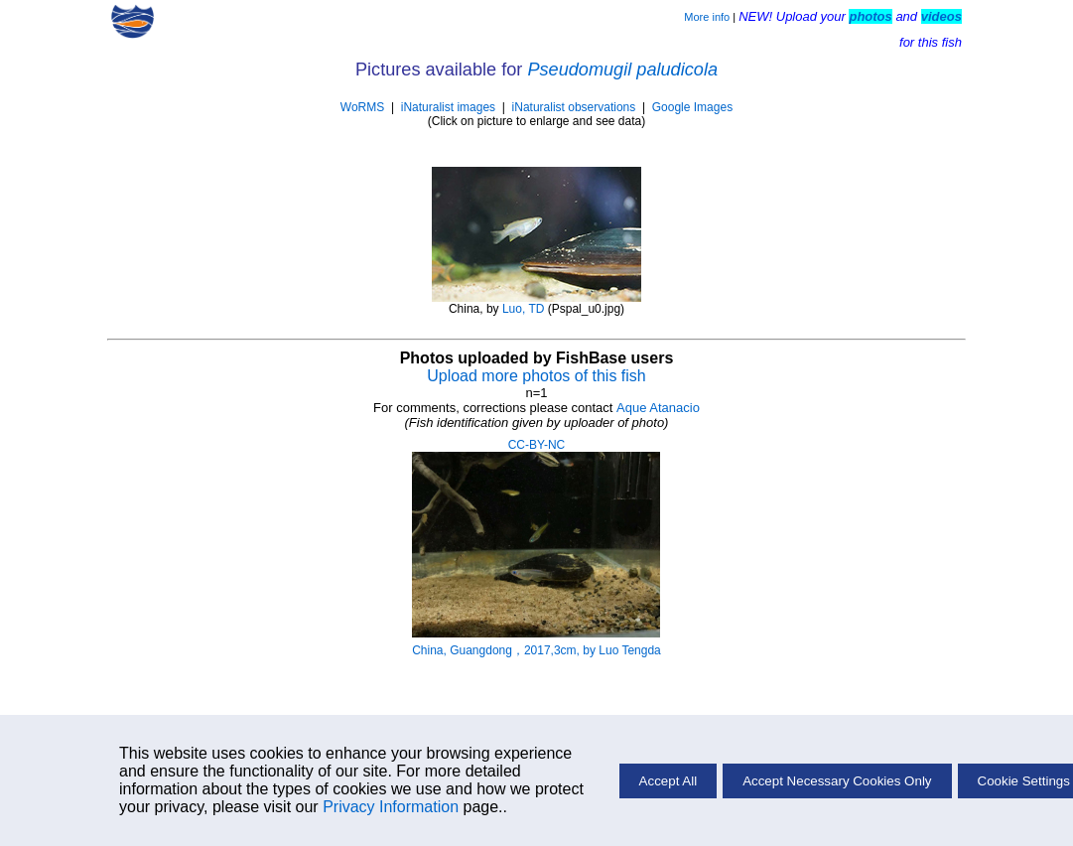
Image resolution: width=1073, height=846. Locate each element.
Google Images (692, 107)
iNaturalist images (448, 107)
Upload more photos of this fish (536, 375)
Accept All (668, 781)
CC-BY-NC (537, 445)
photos (870, 16)
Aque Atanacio (658, 407)
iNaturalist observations (574, 107)
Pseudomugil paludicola (622, 69)
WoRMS (362, 107)
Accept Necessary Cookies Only (836, 781)
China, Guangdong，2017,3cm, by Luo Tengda (536, 650)
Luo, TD (523, 309)
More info (707, 17)
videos (941, 16)
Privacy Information (391, 806)
